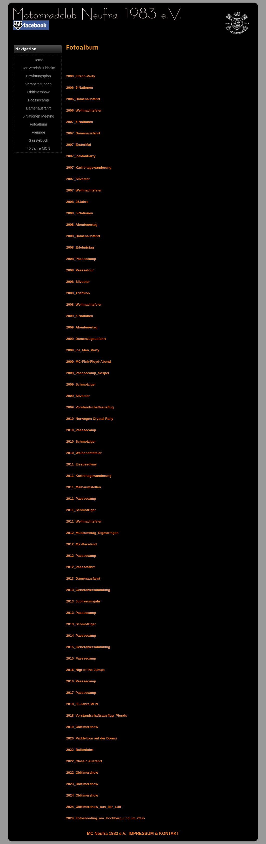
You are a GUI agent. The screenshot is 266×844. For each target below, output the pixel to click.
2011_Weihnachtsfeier (84, 521)
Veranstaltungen (38, 84)
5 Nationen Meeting (38, 116)
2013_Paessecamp (81, 613)
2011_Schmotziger (81, 510)
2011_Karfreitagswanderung (88, 476)
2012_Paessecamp (81, 556)
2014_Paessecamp (81, 635)
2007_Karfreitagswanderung (88, 167)
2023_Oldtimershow (82, 784)
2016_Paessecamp (81, 681)
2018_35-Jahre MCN (82, 704)
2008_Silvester (78, 282)
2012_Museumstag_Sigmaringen (92, 533)
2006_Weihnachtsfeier (84, 110)
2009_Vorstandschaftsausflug (90, 407)
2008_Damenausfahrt (83, 236)
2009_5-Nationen (79, 316)
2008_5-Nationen (79, 213)
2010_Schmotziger (81, 441)
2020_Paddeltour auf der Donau (91, 738)
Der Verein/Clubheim (38, 68)
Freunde (38, 132)
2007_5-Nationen (79, 122)
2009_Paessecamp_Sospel (87, 373)
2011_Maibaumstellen (83, 487)
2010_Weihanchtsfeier (84, 453)
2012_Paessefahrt (80, 567)
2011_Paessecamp (81, 498)
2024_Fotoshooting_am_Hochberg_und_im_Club (105, 818)
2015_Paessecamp (81, 658)
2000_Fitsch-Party (80, 76)
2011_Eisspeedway (81, 464)
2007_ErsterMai (78, 145)
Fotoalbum (38, 124)
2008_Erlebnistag (80, 247)
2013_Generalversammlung (88, 590)
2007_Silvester (78, 179)
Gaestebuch (38, 140)
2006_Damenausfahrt (83, 99)
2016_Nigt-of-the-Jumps (85, 670)
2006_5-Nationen (79, 88)
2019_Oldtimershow (82, 727)
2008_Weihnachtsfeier (84, 304)
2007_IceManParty (81, 156)
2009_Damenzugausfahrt (86, 339)
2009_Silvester (78, 396)
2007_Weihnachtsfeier (84, 190)
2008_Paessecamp (81, 259)
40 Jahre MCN (38, 148)
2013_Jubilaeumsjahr (83, 601)
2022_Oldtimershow (82, 772)
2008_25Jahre (77, 202)
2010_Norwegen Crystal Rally (89, 419)
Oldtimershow (38, 92)
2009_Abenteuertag (81, 327)
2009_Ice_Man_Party (82, 350)
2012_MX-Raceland (81, 544)
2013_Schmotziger (81, 624)
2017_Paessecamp (81, 693)
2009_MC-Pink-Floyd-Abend (88, 361)
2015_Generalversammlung (88, 647)
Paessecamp (38, 100)
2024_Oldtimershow (82, 795)
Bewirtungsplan (38, 76)
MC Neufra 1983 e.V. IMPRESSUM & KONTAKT (133, 833)
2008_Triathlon (78, 293)
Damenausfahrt (38, 108)
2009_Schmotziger (81, 384)
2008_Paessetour (80, 270)
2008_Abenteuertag (81, 225)
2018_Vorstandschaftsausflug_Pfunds (96, 715)
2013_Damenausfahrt (83, 578)
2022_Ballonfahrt (80, 750)
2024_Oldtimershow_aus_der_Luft (93, 807)
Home (38, 60)
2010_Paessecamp (81, 430)
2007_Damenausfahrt (83, 133)
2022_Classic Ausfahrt (84, 761)
